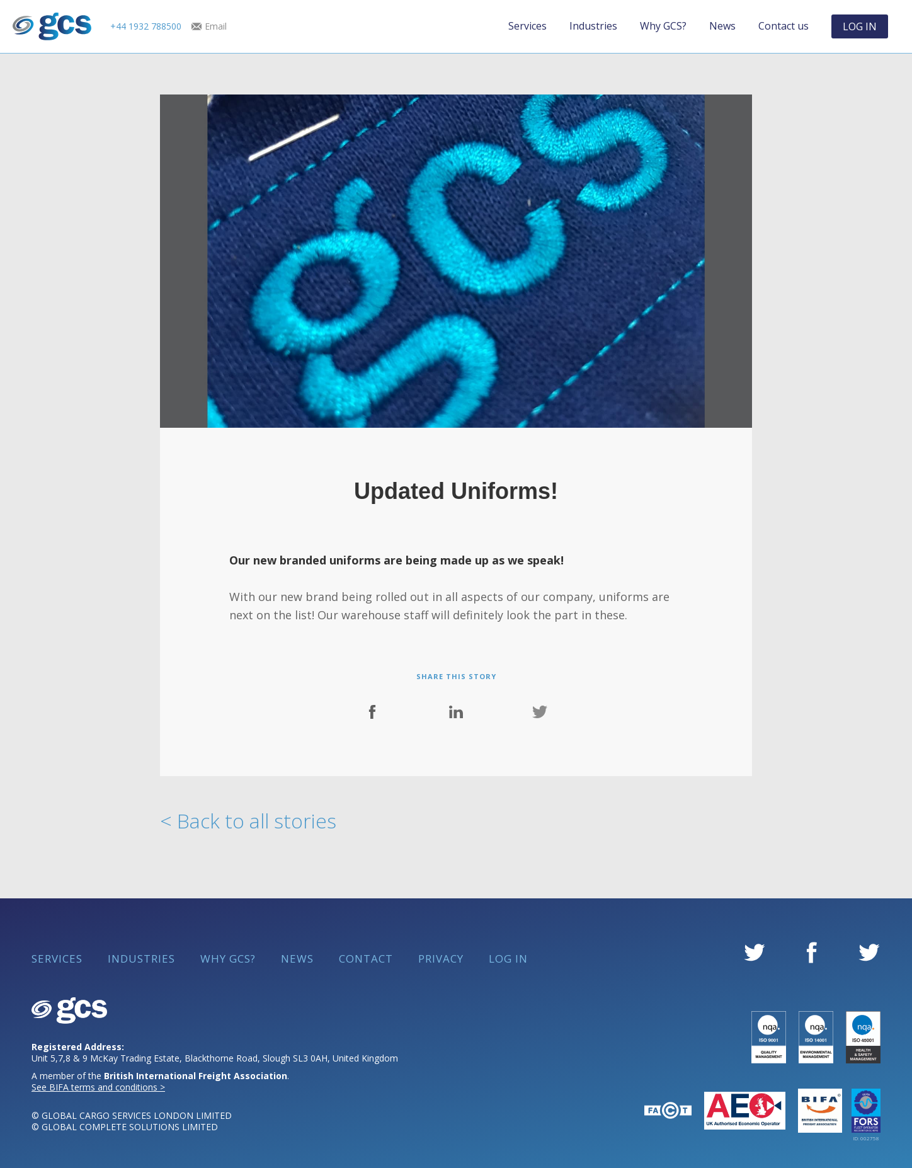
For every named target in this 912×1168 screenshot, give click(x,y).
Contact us (783, 26)
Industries (593, 26)
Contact (366, 959)
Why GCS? (663, 26)
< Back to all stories (248, 820)
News (722, 26)
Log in (508, 959)
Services (527, 26)
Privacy (441, 959)
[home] (52, 26)
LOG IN (860, 26)
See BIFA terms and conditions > (98, 1087)
